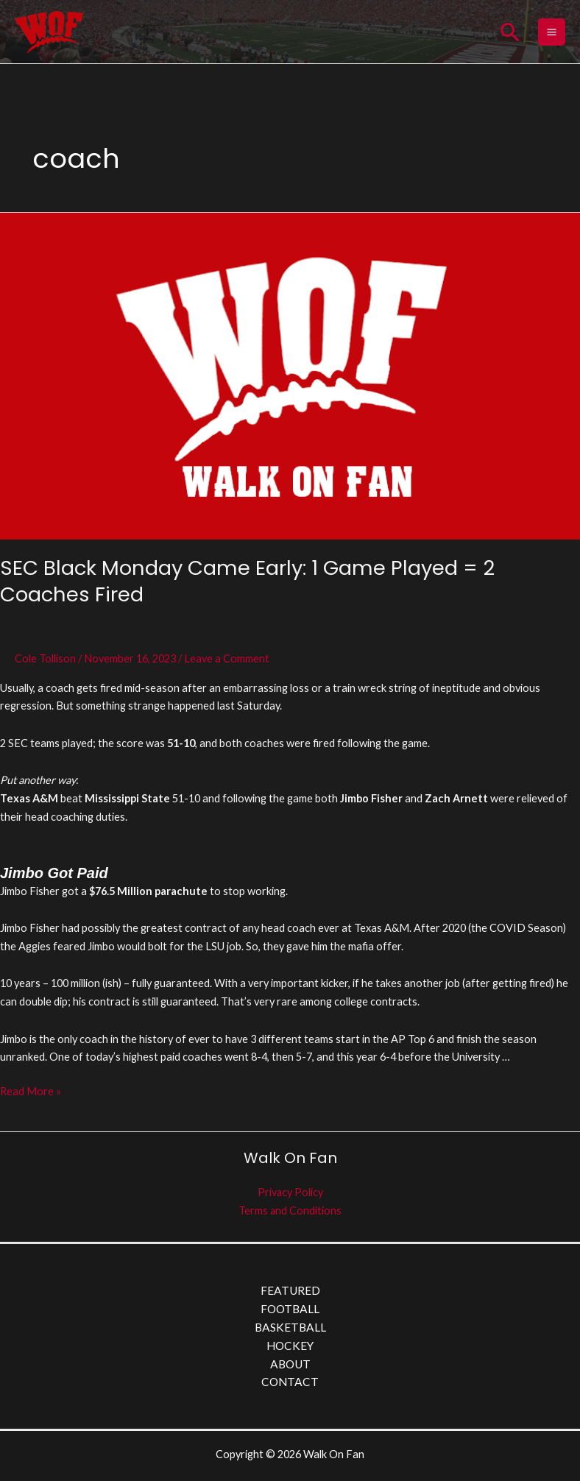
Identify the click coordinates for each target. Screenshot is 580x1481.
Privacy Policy (290, 1195)
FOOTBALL (290, 1312)
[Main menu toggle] (551, 33)
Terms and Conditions (290, 1213)
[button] (510, 33)
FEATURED (290, 1294)
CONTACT (290, 1385)
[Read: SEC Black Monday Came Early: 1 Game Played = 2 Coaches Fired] (290, 378)
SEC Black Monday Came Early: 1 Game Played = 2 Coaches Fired (247, 584)
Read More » (30, 1093)
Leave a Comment (226, 661)
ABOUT (290, 1367)
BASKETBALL (290, 1330)
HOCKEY (290, 1348)
